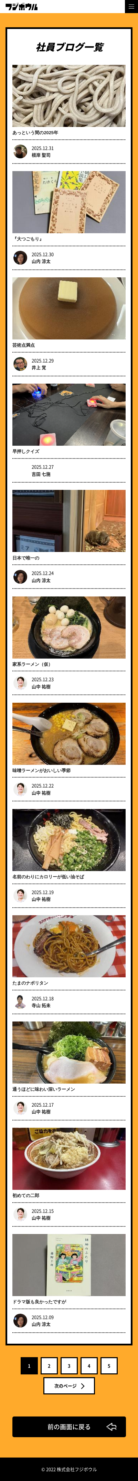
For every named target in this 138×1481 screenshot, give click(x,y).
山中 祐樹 (41, 686)
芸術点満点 (23, 345)
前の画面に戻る (69, 1426)
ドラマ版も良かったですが (39, 1301)
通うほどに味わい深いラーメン (43, 1089)
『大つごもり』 (28, 238)
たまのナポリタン (30, 983)
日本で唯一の (25, 558)
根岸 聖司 (41, 154)
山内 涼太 (41, 261)
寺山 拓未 (41, 1005)
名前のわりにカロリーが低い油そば (48, 876)
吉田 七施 (41, 474)
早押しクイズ (25, 451)
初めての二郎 (25, 1195)
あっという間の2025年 (35, 132)
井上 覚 (39, 367)
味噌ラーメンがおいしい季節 (41, 770)
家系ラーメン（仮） (32, 664)
